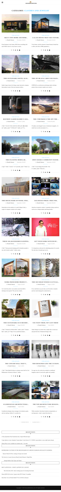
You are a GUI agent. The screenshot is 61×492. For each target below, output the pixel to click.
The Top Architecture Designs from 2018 (45, 407)
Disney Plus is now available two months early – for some (15, 445)
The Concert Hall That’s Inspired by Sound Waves (15, 366)
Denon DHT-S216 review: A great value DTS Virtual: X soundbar (16, 476)
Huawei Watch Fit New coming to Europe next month (14, 455)
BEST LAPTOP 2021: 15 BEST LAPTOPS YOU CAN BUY (15, 469)
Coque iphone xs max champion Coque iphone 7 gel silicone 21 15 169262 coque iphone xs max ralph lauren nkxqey (28, 442)
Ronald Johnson (10, 40)
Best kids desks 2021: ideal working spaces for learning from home (18, 472)
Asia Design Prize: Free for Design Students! (45, 202)
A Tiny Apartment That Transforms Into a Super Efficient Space (16, 438)
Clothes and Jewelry (15, 35)
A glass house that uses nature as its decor (45, 38)
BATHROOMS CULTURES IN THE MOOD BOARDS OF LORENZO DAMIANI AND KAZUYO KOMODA (27, 452)
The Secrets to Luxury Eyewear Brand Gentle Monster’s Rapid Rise (17, 459)
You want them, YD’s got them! (45, 324)
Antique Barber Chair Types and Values (12, 462)
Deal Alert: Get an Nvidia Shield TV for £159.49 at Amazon (15, 479)
